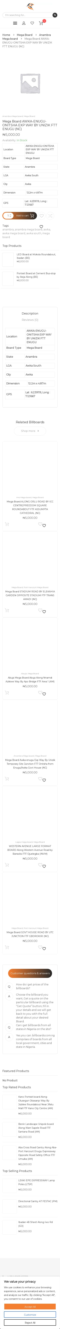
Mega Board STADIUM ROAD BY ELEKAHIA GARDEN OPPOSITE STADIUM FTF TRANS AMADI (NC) (30, 595)
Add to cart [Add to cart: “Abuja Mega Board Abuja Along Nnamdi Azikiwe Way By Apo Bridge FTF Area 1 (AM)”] (7, 693)
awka (46, 229)
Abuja (24, 673)
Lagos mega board (24, 842)
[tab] (30, 313)
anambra (8, 229)
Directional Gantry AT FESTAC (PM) (37, 1201)
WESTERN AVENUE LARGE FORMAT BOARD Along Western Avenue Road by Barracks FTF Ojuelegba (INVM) (30, 850)
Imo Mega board (24, 497)
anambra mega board (28, 229)
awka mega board (13, 233)
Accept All (30, 1306)
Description (30, 313)
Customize (30, 1314)
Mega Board (24, 34)
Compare (50, 216)
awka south (33, 233)
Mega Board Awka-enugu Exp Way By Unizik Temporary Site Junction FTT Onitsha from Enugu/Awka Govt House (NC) (30, 764)
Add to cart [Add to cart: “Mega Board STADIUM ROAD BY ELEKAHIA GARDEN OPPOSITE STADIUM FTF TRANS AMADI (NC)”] (7, 611)
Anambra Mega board (12, 116)
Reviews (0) (30, 320)
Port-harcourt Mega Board (36, 587)
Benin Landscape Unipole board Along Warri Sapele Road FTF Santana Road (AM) (36, 1128)
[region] (30, 1302)
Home (6, 34)
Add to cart (22, 215)
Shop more (30, 430)
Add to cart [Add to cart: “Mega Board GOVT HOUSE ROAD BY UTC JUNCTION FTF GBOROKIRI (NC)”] (7, 948)
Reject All (30, 1322)
